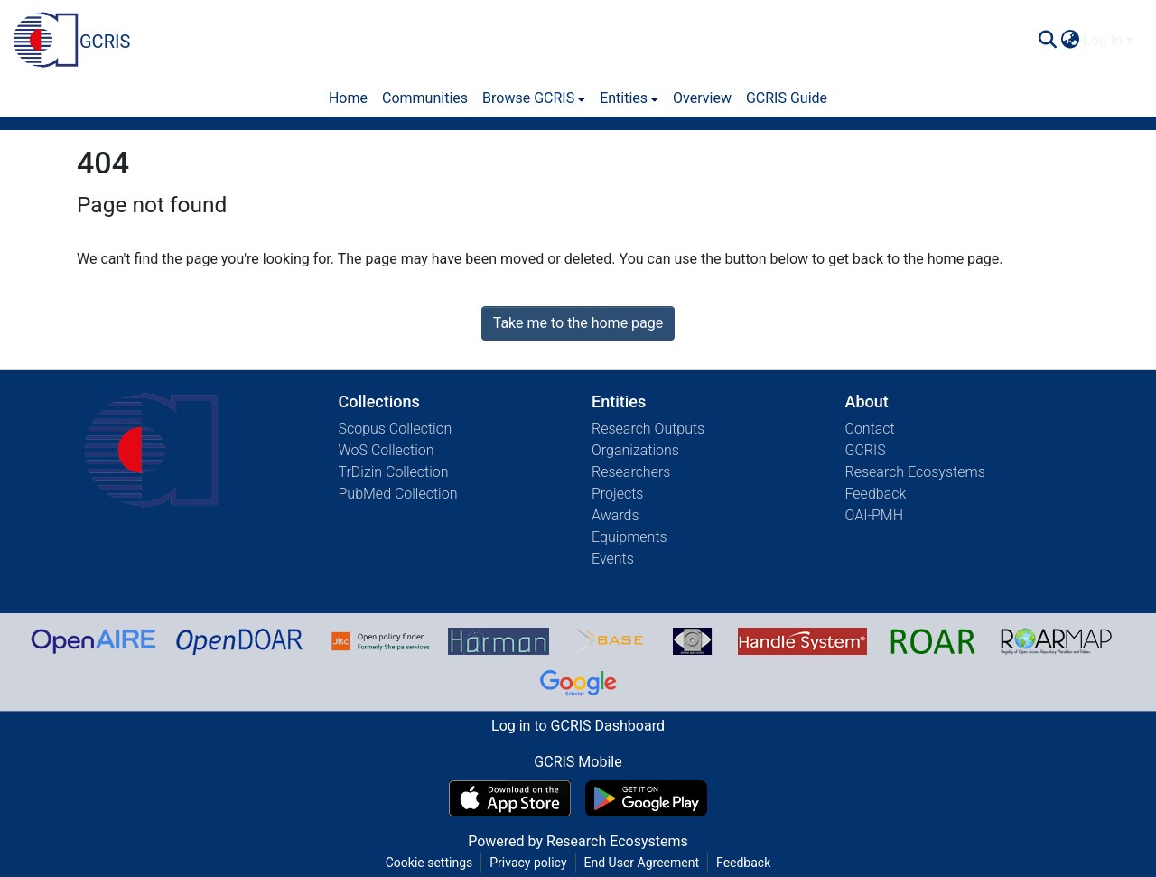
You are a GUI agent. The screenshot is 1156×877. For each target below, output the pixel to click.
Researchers (631, 471)
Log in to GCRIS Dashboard (578, 725)
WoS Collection (386, 450)
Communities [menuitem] (425, 98)
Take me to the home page (578, 322)
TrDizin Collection (394, 471)
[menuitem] (1069, 40)
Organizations (635, 450)
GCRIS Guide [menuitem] (786, 98)
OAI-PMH (874, 515)
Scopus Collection (395, 428)
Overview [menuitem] (702, 98)
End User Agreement (641, 862)
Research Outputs (648, 428)
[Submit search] (1047, 40)
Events (613, 558)
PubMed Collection (398, 493)
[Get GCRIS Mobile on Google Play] (646, 798)
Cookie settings (429, 862)
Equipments (629, 537)
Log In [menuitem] (1103, 40)
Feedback (876, 493)
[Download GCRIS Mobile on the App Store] (510, 798)
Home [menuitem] (348, 98)
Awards (615, 515)
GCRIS (865, 450)
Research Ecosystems (915, 471)
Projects (617, 493)
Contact (870, 428)
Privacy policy (527, 862)
